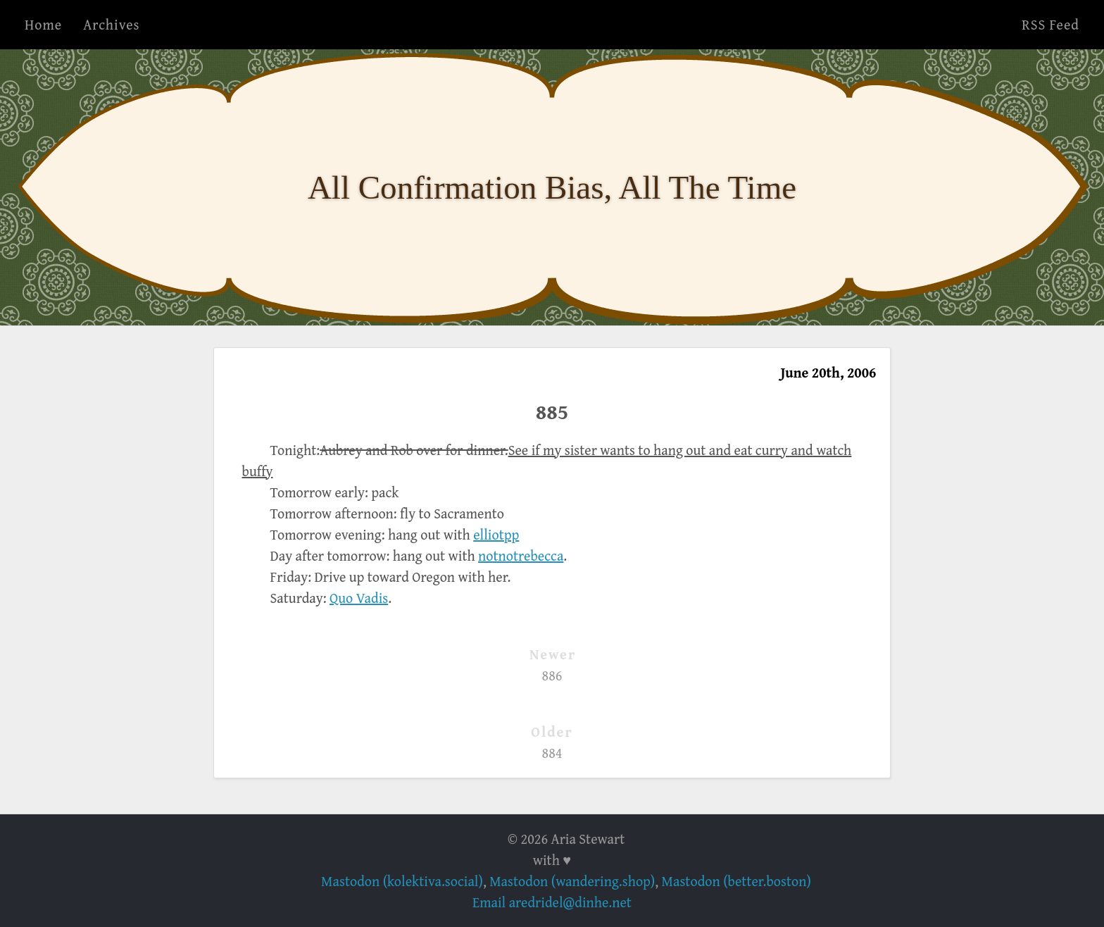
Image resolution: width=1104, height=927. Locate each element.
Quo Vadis (359, 597)
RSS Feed (1050, 24)
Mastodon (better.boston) (736, 881)
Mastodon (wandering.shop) (572, 881)
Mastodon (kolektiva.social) (402, 881)
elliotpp (496, 534)
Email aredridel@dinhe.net (552, 902)
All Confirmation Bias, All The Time (552, 187)
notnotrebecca (520, 555)
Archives (111, 24)
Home (43, 24)
